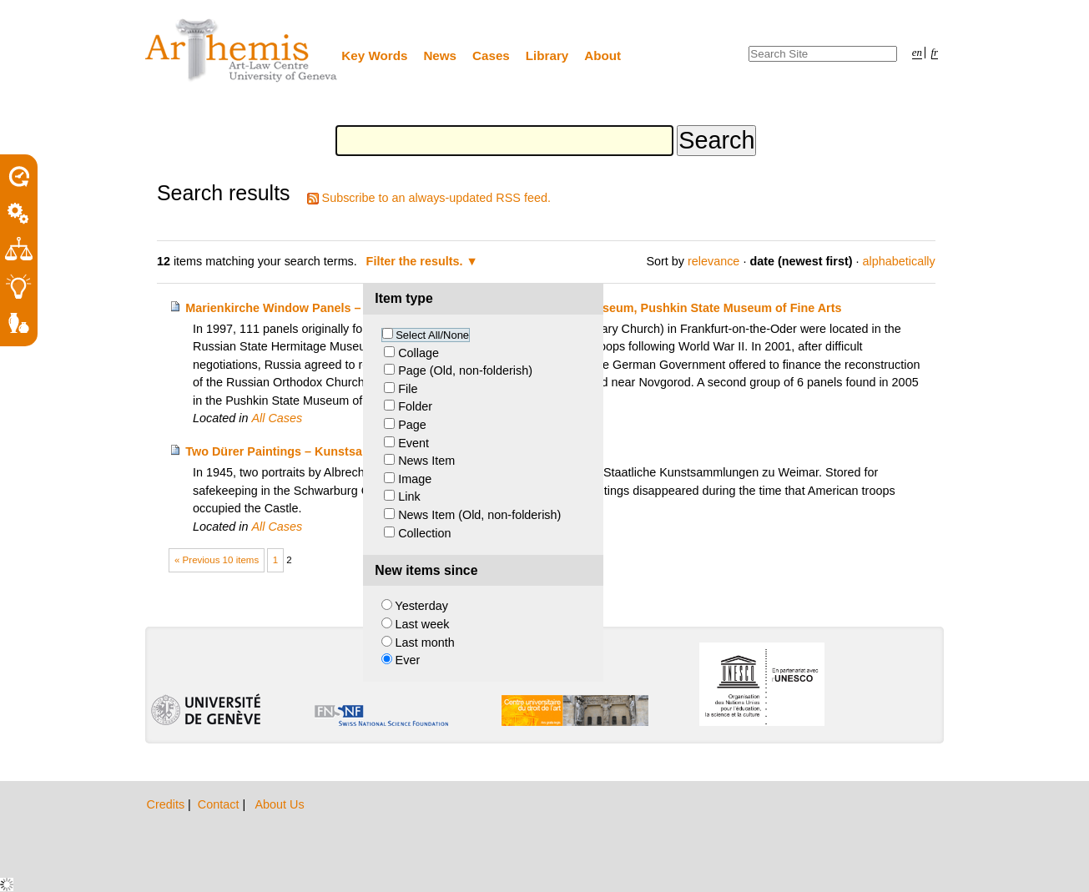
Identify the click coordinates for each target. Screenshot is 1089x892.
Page (412, 424)
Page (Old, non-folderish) (465, 370)
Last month (425, 642)
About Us (279, 804)
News (439, 55)
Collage (418, 353)
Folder (415, 406)
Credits (168, 804)
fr (935, 52)
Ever (408, 660)
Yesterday (421, 605)
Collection (424, 533)
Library (547, 55)
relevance (713, 261)
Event (413, 443)
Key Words (374, 55)
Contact (220, 804)
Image (414, 479)
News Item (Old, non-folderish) (479, 515)
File (407, 389)
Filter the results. (416, 261)
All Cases (276, 418)
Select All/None (432, 335)
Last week (423, 624)
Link (409, 496)
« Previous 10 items (216, 560)
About (602, 55)
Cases (491, 55)
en (917, 52)
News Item (426, 460)
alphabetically (899, 261)
